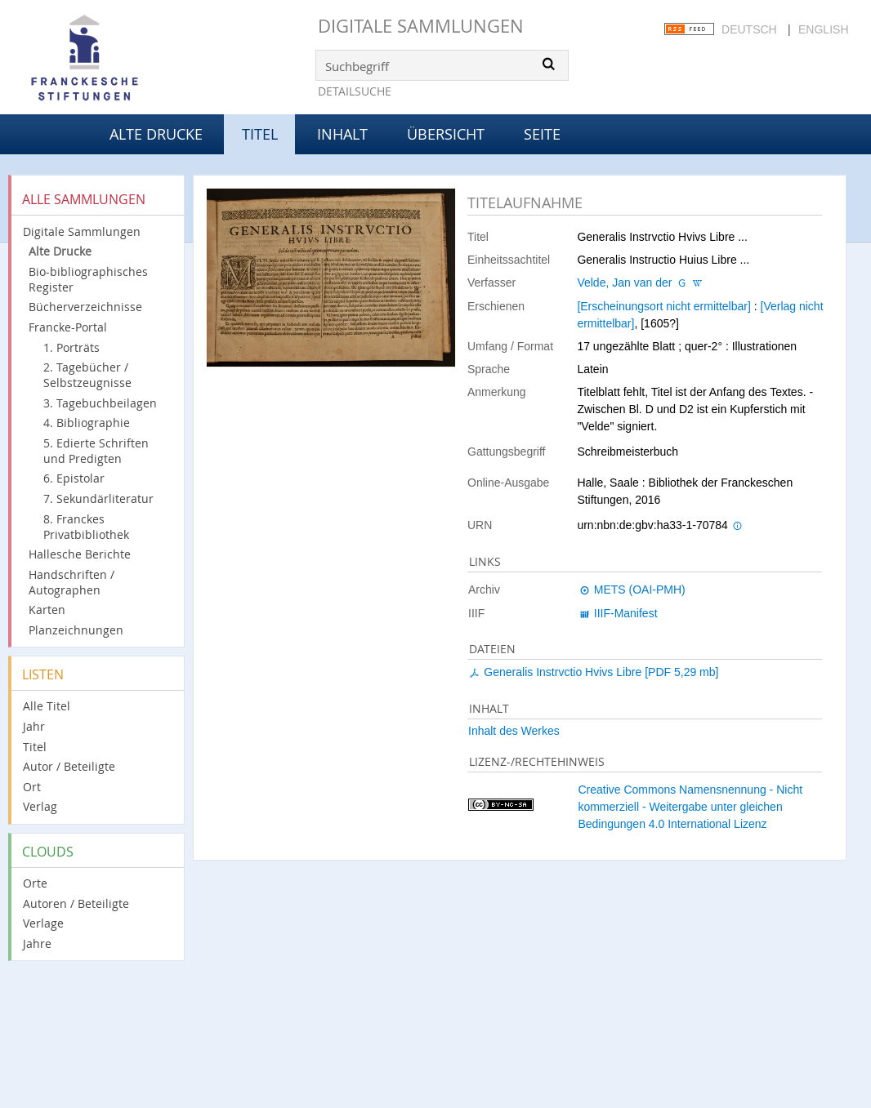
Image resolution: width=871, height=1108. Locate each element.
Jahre (37, 943)
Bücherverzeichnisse (85, 306)
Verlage (43, 923)
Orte (35, 883)
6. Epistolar (74, 478)
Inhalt (342, 134)
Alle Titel (46, 706)
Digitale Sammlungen (421, 26)
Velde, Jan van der (624, 282)
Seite (542, 134)
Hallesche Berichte (80, 554)
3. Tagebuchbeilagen (100, 403)
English (823, 29)
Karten (47, 609)
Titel (35, 746)
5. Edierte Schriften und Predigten (96, 450)
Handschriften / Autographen (71, 582)
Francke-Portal (68, 327)
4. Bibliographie (86, 422)
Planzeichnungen (76, 630)
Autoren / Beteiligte (76, 903)
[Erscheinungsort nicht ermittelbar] (663, 306)
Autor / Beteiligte (69, 766)
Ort (32, 786)
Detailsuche (354, 91)
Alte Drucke (156, 134)
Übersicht (446, 134)
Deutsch (749, 29)
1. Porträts (71, 347)
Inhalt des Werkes (514, 730)
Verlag (40, 806)
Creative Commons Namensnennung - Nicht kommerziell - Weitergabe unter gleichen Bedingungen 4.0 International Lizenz (690, 806)
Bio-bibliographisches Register (88, 279)
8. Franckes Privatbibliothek (86, 526)
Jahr (34, 726)
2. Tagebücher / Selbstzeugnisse (87, 374)
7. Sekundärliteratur (98, 498)
